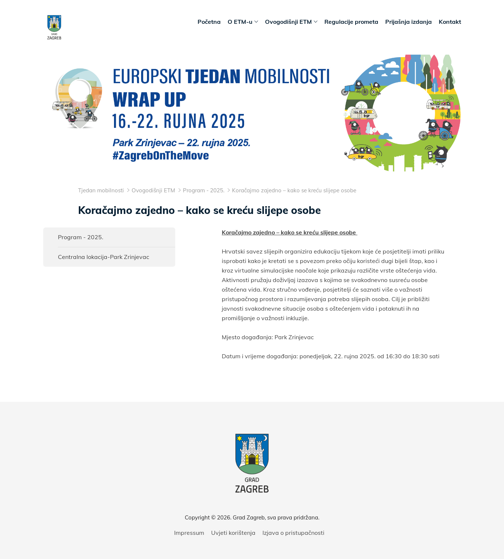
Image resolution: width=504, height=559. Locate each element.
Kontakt (450, 21)
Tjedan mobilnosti (101, 190)
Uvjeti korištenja (233, 532)
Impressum (189, 532)
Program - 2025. (80, 237)
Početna (209, 21)
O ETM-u (243, 22)
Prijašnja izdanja (408, 21)
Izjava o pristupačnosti (293, 532)
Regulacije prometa (351, 21)
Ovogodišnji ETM (291, 22)
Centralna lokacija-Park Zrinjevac (103, 256)
